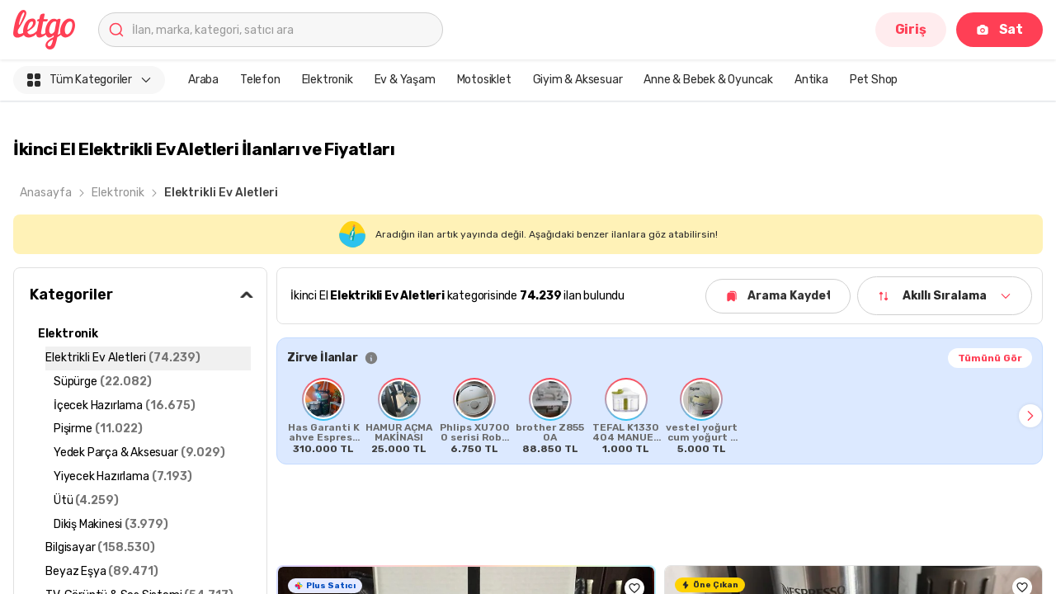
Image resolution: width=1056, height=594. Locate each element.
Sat (999, 29)
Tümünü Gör (990, 358)
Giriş (910, 29)
